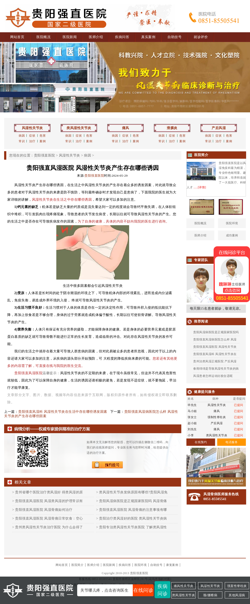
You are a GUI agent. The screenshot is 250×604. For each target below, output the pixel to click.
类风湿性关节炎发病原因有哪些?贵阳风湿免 (133, 492)
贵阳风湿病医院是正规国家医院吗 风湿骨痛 (133, 501)
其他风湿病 (237, 595)
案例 (43, 141)
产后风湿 (219, 128)
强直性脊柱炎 (237, 586)
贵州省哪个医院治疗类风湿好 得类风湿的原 (49, 492)
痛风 (125, 128)
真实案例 (148, 37)
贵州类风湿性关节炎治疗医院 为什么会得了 (49, 527)
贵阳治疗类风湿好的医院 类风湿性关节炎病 (133, 518)
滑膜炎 (172, 128)
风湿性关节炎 (32, 128)
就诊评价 (201, 37)
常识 (22, 141)
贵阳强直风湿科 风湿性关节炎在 (215, 354)
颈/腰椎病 (210, 595)
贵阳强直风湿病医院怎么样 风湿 (215, 339)
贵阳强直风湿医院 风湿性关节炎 (215, 346)
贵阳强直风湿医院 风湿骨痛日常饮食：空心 (49, 518)
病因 (22, 135)
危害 (43, 135)
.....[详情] (200, 187)
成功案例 (232, 235)
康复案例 (172, 565)
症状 (32, 135)
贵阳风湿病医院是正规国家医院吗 (216, 332)
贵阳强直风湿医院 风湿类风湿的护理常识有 (49, 501)
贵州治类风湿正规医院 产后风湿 (215, 361)
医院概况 (43, 37)
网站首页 (17, 37)
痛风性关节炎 (183, 586)
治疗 (32, 141)
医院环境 (232, 223)
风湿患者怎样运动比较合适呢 (213, 376)
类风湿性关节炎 (79, 128)
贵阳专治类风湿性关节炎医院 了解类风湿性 (133, 527)
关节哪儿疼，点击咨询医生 (117, 590)
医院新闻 (70, 37)
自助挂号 (174, 37)
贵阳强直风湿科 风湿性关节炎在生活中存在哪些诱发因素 (62, 412)
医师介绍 (96, 37)
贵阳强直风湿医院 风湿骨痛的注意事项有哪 (133, 510)
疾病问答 (122, 37)
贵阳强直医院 (44, 155)
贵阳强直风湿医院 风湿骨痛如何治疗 (43, 510)
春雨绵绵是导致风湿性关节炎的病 (216, 368)
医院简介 (77, 565)
